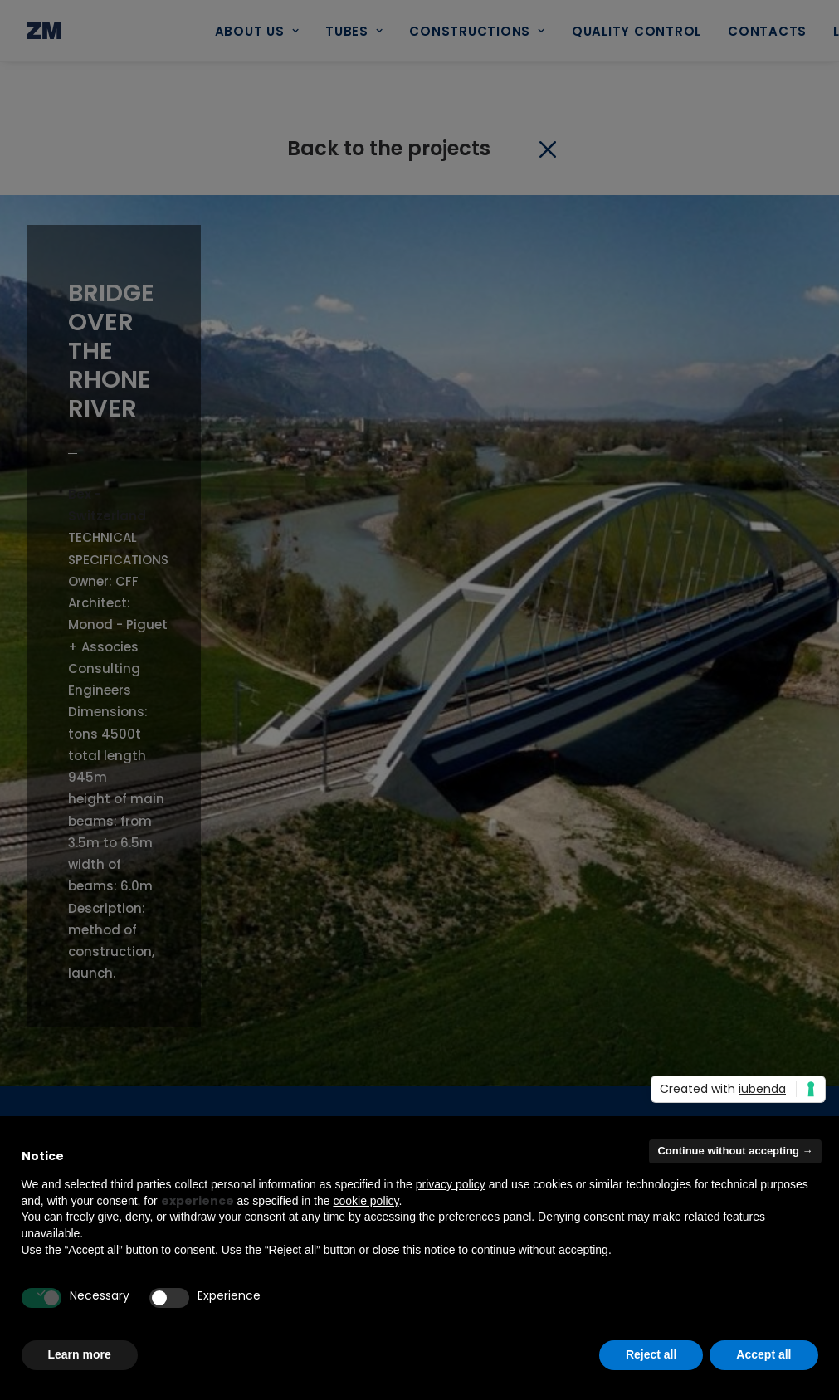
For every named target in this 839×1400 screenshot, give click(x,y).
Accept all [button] (763, 1354)
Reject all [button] (651, 1354)
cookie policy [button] (365, 1200)
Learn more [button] (79, 1354)
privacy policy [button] (450, 1184)
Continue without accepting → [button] (734, 1150)
